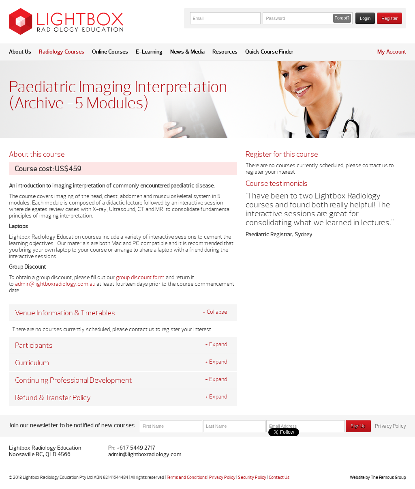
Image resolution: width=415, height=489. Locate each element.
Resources (224, 51)
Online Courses (110, 51)
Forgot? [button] (342, 17)
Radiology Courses (61, 51)
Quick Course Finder (269, 51)
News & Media (187, 51)
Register (389, 18)
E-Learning (149, 51)
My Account (391, 51)
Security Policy (252, 477)
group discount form (140, 277)
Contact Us (279, 477)
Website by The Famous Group (378, 477)
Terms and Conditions (187, 477)
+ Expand (216, 344)
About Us (20, 51)
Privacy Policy (390, 426)
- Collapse (215, 312)
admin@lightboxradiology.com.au (55, 283)
